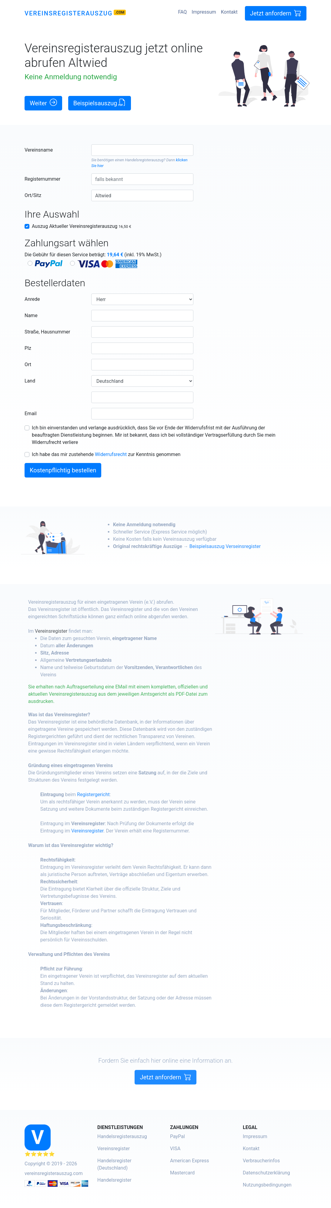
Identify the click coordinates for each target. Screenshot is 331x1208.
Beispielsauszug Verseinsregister (246, 546)
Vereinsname (39, 150)
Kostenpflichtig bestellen (63, 470)
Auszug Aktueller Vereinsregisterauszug (81, 226)
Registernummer (42, 179)
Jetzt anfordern (275, 13)
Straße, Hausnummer (47, 332)
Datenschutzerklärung (266, 1173)
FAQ (182, 12)
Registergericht (115, 794)
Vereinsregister (72, 631)
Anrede (32, 299)
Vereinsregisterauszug (68, 13)
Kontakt (229, 12)
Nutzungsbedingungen (267, 1185)
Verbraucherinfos (261, 1161)
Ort (28, 364)
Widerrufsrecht (111, 454)
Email (31, 413)
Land (30, 381)
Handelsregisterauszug (144, 160)
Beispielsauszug (99, 103)
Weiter (43, 103)
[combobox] (142, 150)
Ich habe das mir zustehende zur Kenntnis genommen (106, 454)
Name (31, 315)
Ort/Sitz (33, 195)
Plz (28, 348)
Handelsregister (114, 1180)
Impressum (204, 12)
